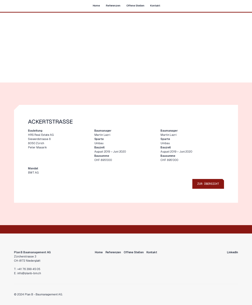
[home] (17, 5)
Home (96, 5)
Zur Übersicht (208, 183)
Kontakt (155, 5)
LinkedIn (232, 252)
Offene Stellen (135, 5)
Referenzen (113, 5)
